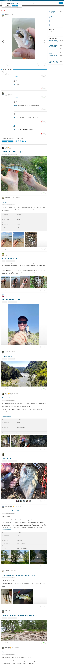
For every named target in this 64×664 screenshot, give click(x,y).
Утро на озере (53, 25)
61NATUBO (7, 351)
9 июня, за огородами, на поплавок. (53, 12)
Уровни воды (45, 3)
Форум (23, 3)
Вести (3, 204)
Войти (7, 141)
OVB (6, 72)
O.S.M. (6, 393)
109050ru (7, 570)
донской (7, 253)
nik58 (6, 93)
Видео (33, 3)
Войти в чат (55, 34)
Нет (8, 5)
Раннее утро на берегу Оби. (54, 17)
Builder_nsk (7, 610)
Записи (38, 3)
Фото (28, 3)
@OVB (15, 84)
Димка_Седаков (8, 506)
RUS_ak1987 (7, 197)
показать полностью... (6, 416)
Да (15, 5)
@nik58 (15, 105)
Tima (6, 294)
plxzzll (6, 147)
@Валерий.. (16, 117)
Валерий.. (7, 14)
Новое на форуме (53, 38)
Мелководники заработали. (54, 21)
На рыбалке (4, 154)
